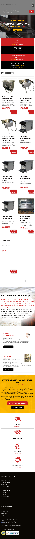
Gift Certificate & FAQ (5, 480)
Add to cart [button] (13, 111)
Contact (3, 500)
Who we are (4, 513)
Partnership (3, 479)
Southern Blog (4, 511)
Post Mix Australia (5, 510)
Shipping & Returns (5, 482)
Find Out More (8, 347)
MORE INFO (14, 112)
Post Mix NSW (4, 508)
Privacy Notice (4, 484)
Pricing (2, 515)
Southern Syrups (17, 525)
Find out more (8, 369)
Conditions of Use (5, 486)
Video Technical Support (6, 506)
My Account (3, 492)
